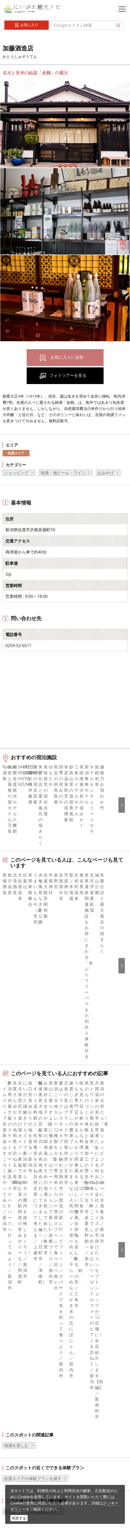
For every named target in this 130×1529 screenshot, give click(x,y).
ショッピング (16, 473)
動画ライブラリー (39, 1452)
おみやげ (105, 473)
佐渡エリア (16, 453)
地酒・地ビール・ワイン (63, 473)
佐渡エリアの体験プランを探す (33, 1154)
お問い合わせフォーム (43, 1481)
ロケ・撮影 (33, 1467)
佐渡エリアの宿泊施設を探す (30, 1187)
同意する (19, 1518)
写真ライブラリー (39, 1438)
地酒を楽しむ (16, 1121)
